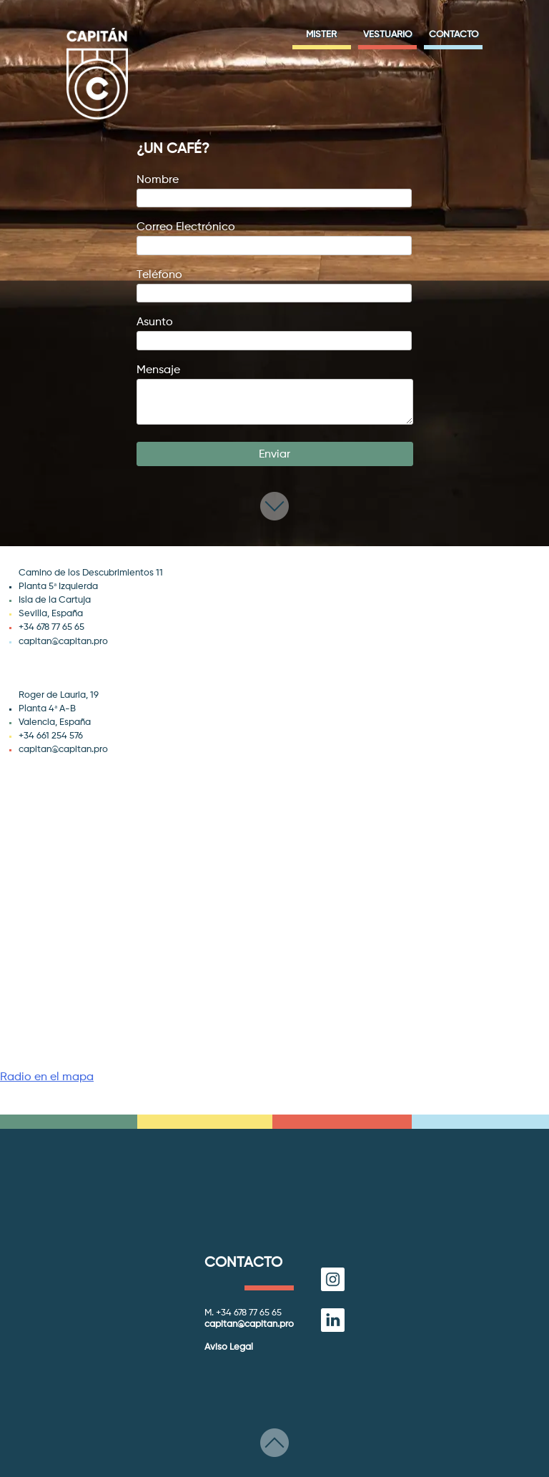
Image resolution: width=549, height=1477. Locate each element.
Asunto (274, 331)
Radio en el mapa (47, 1077)
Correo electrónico (274, 236)
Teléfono (274, 284)
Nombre (274, 189)
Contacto (453, 34)
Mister (321, 34)
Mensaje (275, 396)
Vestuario (387, 34)
